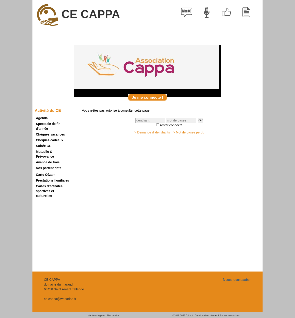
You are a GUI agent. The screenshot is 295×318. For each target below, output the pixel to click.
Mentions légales (96, 315)
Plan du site (113, 315)
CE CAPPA (78, 15)
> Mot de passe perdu (188, 132)
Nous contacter (237, 280)
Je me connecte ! (147, 97)
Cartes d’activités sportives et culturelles (49, 191)
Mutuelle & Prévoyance (45, 154)
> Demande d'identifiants (152, 132)
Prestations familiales (52, 180)
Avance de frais (48, 162)
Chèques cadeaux (49, 140)
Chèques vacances (50, 134)
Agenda (42, 118)
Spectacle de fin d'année (48, 126)
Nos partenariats (48, 168)
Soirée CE (43, 146)
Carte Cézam (45, 174)
